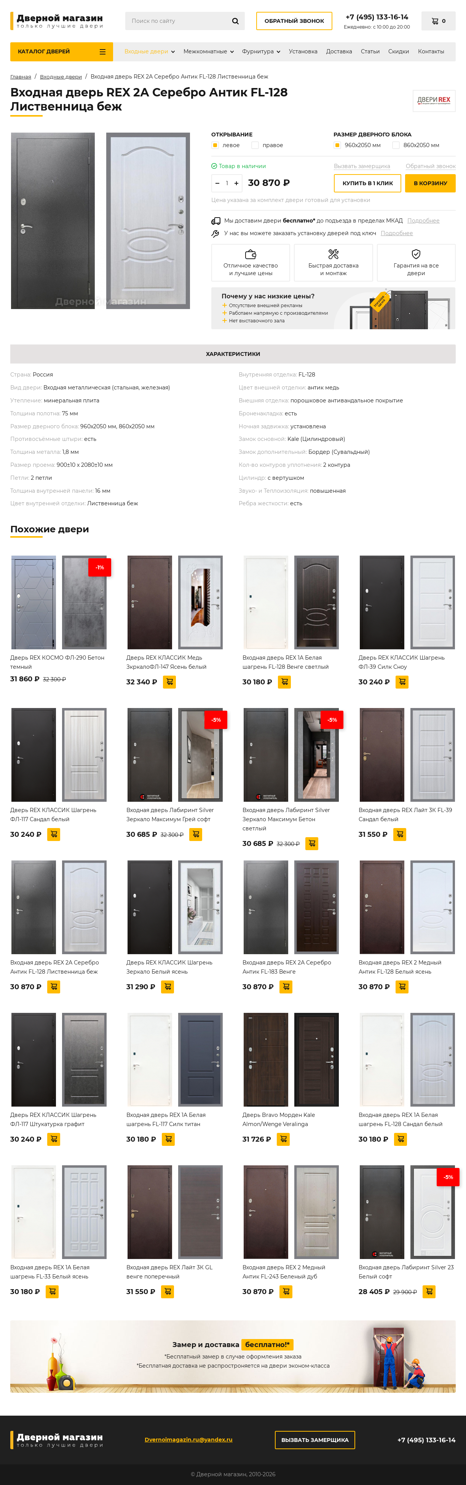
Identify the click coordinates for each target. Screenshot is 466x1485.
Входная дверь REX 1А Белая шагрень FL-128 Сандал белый (401, 1120)
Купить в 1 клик (368, 183)
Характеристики (233, 354)
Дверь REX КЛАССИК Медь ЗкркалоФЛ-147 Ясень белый (166, 662)
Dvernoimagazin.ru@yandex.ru (188, 1439)
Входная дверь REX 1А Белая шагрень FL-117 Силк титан (166, 1120)
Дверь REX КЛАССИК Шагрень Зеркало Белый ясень (169, 967)
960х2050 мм (357, 145)
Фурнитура (258, 51)
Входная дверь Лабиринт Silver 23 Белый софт (406, 1272)
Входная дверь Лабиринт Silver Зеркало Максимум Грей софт (170, 815)
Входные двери (146, 51)
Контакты (431, 51)
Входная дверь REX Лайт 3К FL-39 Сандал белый (405, 815)
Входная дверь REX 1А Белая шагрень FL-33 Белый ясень (49, 1272)
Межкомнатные (205, 51)
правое (267, 145)
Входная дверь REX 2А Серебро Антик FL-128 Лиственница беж (54, 967)
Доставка (339, 51)
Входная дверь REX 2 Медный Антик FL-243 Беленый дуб (284, 1272)
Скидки (398, 51)
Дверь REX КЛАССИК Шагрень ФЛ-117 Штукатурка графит (53, 1120)
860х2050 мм (415, 145)
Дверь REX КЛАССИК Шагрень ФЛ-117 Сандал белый (53, 815)
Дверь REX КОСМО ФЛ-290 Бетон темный (57, 662)
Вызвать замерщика (362, 166)
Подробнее (423, 220)
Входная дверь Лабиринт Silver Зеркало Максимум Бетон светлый (286, 819)
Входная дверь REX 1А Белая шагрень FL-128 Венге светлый (286, 662)
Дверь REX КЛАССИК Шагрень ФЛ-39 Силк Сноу (402, 662)
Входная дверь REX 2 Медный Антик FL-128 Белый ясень (400, 967)
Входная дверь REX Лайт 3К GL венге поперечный (169, 1272)
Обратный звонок (294, 21)
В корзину (430, 183)
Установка (303, 51)
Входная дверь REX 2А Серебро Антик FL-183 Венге (287, 967)
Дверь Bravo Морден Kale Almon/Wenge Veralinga (279, 1120)
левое (225, 145)
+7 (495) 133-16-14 (377, 17)
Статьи (370, 51)
